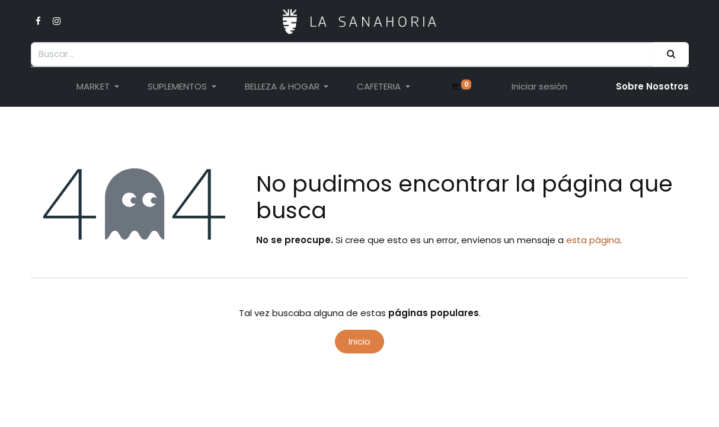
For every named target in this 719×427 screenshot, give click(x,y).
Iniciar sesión (539, 86)
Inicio (359, 341)
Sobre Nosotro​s (652, 86)
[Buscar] (670, 54)
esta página (593, 240)
